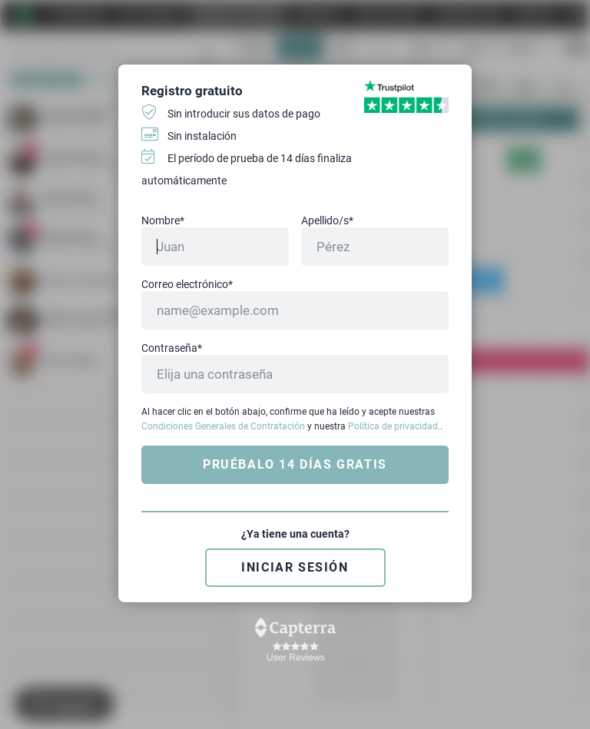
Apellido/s (327, 220)
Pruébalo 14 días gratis (295, 464)
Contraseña (171, 348)
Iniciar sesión (294, 567)
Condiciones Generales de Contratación (223, 426)
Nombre (162, 220)
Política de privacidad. (394, 426)
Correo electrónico (187, 284)
